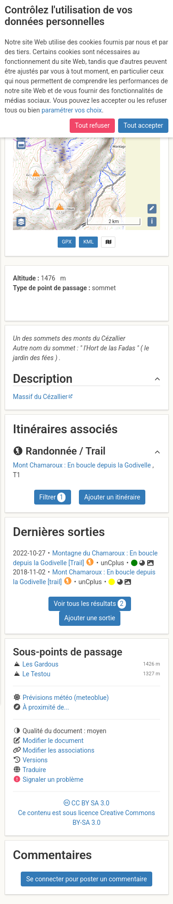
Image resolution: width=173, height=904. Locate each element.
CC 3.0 (86, 812)
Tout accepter (143, 125)
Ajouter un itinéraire (112, 497)
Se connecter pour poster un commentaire (86, 879)
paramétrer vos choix (72, 110)
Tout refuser (92, 125)
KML (89, 242)
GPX (67, 242)
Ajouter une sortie (89, 618)
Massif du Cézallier (40, 396)
